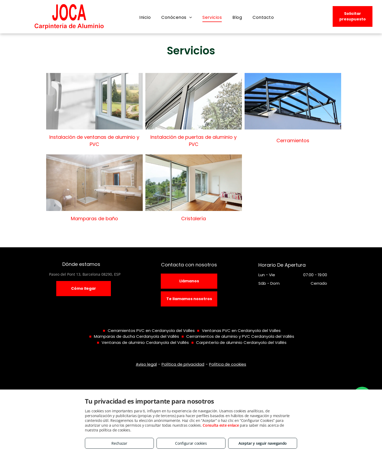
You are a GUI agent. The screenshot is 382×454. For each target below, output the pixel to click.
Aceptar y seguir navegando (262, 443)
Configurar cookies (191, 443)
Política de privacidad (183, 364)
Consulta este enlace (221, 425)
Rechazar (119, 443)
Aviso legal (146, 364)
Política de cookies (227, 364)
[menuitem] (145, 17)
